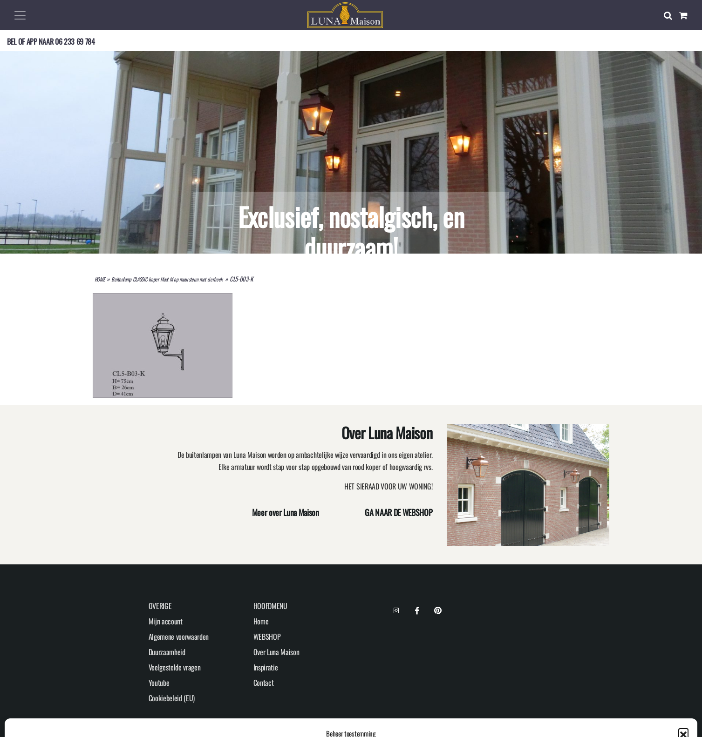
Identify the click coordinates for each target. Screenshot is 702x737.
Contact (263, 682)
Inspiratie (265, 667)
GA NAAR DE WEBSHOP (398, 512)
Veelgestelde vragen (175, 667)
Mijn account (166, 621)
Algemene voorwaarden (179, 636)
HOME (100, 279)
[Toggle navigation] (20, 15)
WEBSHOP (267, 636)
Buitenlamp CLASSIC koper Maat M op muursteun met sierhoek (167, 279)
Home (261, 621)
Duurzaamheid (167, 651)
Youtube (159, 682)
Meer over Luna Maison (285, 512)
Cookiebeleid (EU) (172, 698)
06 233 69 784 (75, 41)
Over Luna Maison (276, 651)
